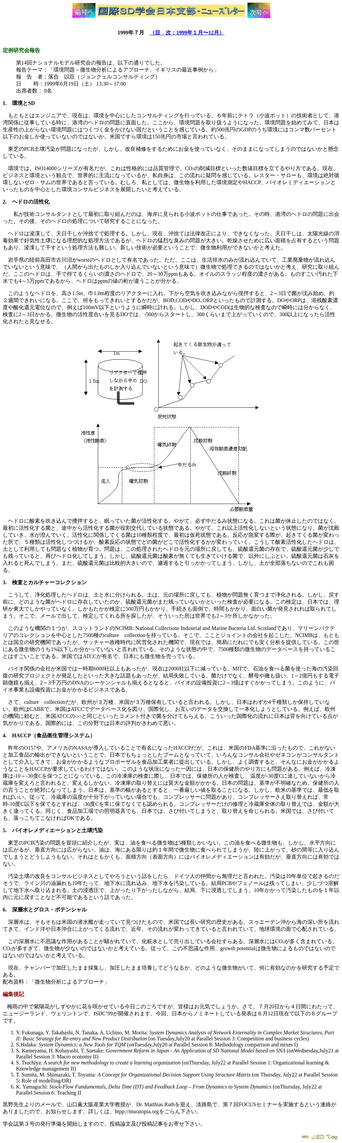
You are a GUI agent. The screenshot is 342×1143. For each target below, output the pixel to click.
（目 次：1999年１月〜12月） (187, 32)
